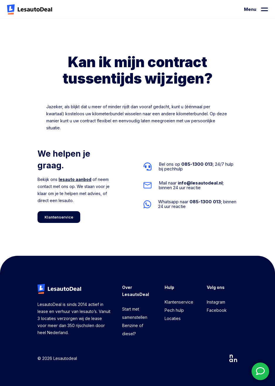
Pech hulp (174, 310)
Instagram (216, 301)
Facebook (217, 310)
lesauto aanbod (75, 179)
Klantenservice (179, 301)
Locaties (173, 318)
